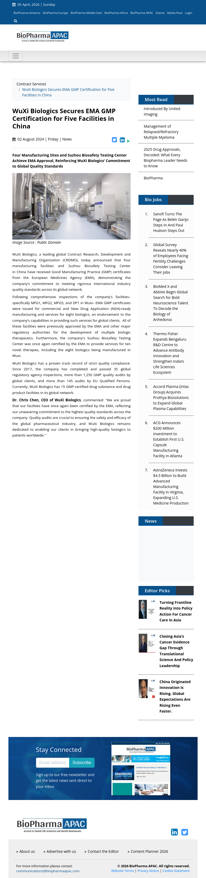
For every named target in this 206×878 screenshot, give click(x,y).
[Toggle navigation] (15, 56)
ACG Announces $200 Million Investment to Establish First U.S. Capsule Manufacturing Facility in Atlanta (168, 439)
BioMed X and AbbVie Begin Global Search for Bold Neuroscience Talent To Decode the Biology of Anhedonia (170, 303)
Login (188, 13)
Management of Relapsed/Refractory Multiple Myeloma (161, 133)
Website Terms (122, 871)
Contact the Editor (102, 851)
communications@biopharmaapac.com (48, 871)
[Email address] (52, 763)
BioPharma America (27, 13)
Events (160, 13)
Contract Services (31, 83)
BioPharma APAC (141, 13)
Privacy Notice (148, 871)
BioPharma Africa (116, 13)
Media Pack (174, 13)
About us (25, 851)
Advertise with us (60, 851)
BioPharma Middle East (86, 13)
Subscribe (82, 762)
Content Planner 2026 (148, 851)
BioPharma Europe (55, 13)
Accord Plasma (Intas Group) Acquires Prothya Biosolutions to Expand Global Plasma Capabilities (171, 397)
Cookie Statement (176, 871)
